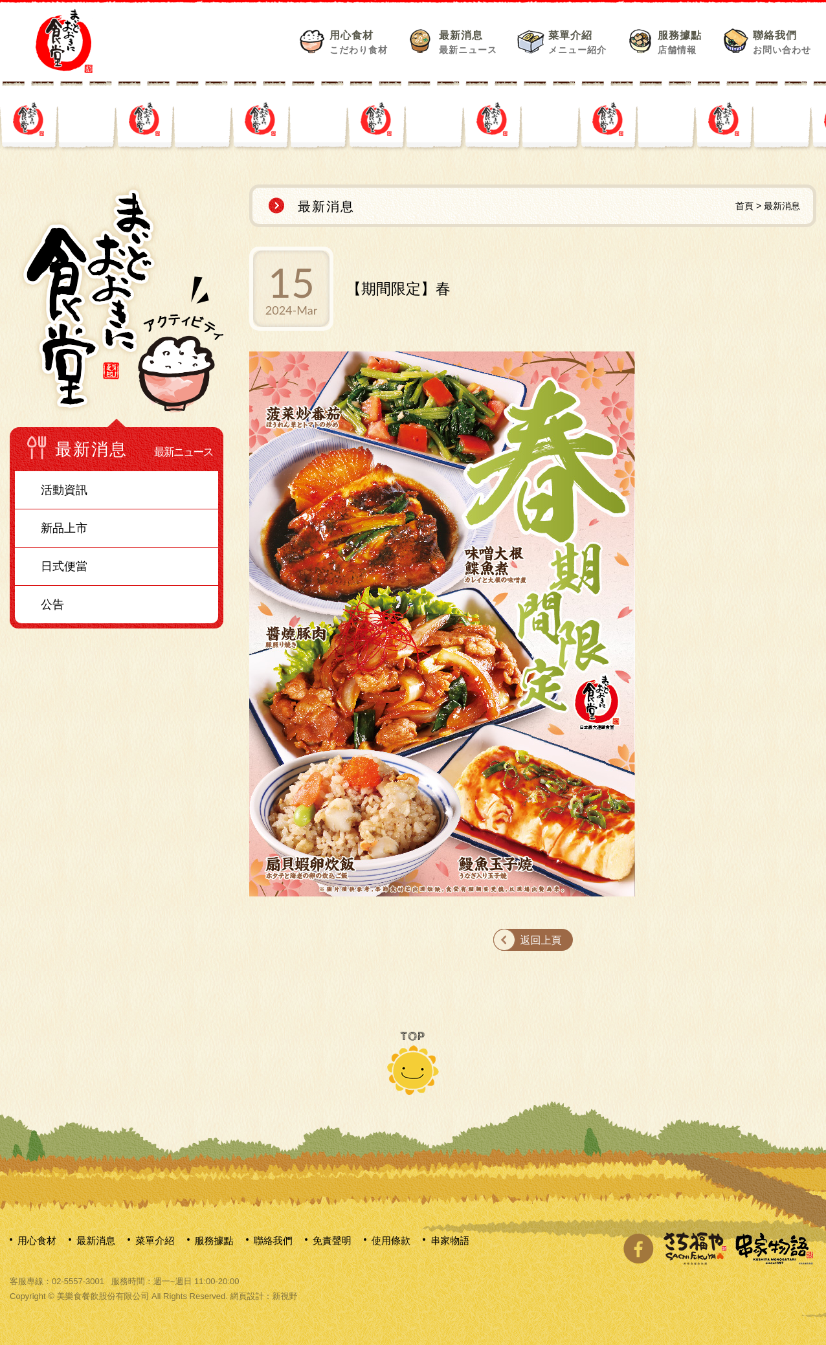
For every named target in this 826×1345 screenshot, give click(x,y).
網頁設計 (246, 1296)
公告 (52, 604)
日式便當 (64, 566)
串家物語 (449, 1240)
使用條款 (391, 1240)
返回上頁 (541, 940)
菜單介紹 (577, 42)
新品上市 (64, 528)
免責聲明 (332, 1240)
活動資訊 (64, 490)
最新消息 (468, 42)
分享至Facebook (638, 1248)
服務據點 (680, 42)
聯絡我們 (782, 42)
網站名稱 (64, 40)
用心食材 (358, 42)
